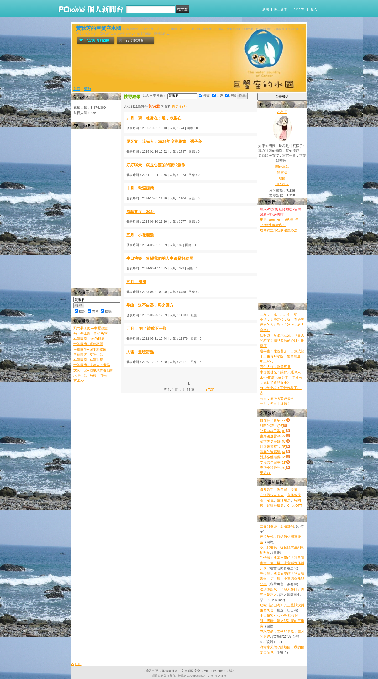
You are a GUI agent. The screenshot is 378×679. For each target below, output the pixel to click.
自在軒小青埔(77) (273, 420)
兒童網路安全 (190, 671)
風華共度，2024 (140, 211)
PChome (298, 9)
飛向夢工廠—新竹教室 (91, 333)
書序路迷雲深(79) (273, 436)
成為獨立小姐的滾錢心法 (278, 230)
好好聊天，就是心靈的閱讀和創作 (155, 165)
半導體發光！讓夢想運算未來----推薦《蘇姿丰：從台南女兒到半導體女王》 (281, 377)
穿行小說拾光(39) (273, 468)
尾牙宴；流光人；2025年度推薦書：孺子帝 (164, 141)
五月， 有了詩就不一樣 (146, 328)
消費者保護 (170, 671)
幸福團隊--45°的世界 (89, 339)
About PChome (214, 671)
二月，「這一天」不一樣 (278, 314)
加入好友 (282, 184)
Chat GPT (294, 505)
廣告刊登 (152, 671)
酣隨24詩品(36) (272, 426)
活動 (87, 89)
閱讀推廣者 (275, 505)
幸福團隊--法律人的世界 (92, 365)
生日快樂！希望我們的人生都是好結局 (159, 258)
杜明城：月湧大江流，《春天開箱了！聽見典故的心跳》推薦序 (282, 340)
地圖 (282, 178)
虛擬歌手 (267, 490)
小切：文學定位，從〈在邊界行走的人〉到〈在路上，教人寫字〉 (282, 325)
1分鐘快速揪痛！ (273, 225)
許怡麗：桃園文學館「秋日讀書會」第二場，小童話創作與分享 (282, 563)
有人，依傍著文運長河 (277, 398)
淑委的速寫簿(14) (273, 452)
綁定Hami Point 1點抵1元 (279, 220)
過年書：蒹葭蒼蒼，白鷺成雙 (282, 351)
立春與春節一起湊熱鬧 (277, 526)
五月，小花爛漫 (140, 235)
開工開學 (280, 9)
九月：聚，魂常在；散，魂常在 (153, 118)
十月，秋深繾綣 (140, 188)
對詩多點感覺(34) (273, 457)
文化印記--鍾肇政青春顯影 (93, 370)
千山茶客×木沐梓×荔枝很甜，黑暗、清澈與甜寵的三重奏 (282, 621)
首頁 (77, 89)
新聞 (265, 9)
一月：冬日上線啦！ (275, 404)
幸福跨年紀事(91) (273, 462)
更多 (265, 473)
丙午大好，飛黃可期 (275, 367)
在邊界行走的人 (272, 495)
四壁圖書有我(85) (273, 447)
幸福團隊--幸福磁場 (88, 360)
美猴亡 (296, 490)
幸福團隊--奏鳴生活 (88, 354)
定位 (270, 500)
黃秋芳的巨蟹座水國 (98, 28)
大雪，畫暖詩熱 (140, 352)
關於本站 (282, 167)
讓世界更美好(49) (273, 441)
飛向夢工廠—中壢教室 (91, 328)
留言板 (282, 172)
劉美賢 (282, 490)
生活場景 (284, 500)
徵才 (232, 671)
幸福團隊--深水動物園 (90, 349)
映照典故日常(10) (273, 431)
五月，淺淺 (136, 281)
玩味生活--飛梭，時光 (90, 375)
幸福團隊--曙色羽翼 (88, 344)
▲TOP (209, 390)
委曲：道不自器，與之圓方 (150, 305)
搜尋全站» (179, 106)
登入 (314, 9)
